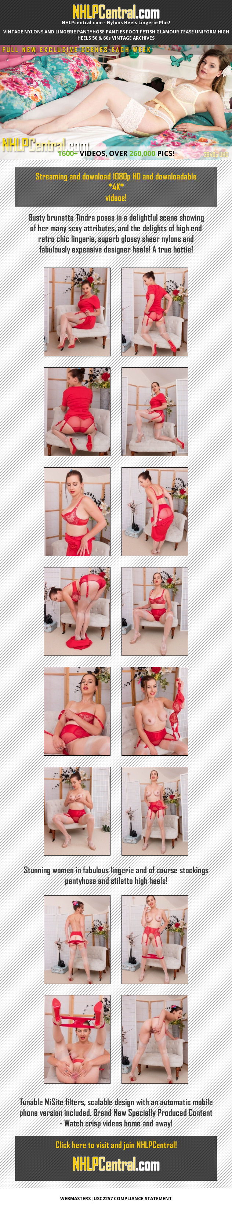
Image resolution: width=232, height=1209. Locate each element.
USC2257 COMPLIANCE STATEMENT (133, 1198)
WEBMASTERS (75, 1198)
